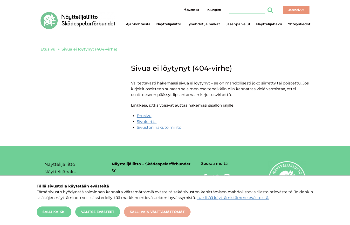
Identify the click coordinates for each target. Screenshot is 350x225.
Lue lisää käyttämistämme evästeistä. (233, 197)
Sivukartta (147, 121)
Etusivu (144, 116)
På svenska (191, 10)
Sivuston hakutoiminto (159, 127)
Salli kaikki (54, 212)
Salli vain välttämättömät (157, 212)
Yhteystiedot (299, 24)
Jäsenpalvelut (238, 24)
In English (214, 10)
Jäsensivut (296, 10)
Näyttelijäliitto (168, 24)
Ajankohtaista (138, 24)
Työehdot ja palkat (203, 24)
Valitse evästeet (97, 212)
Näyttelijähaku (269, 24)
